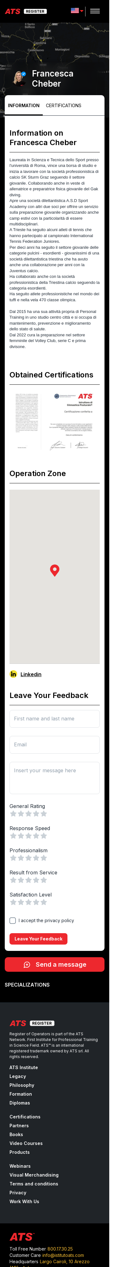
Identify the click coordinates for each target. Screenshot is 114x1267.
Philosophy (22, 1085)
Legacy (18, 1076)
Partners (19, 1125)
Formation (21, 1094)
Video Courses (26, 1143)
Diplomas (20, 1102)
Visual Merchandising (34, 1175)
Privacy (18, 1192)
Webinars (20, 1166)
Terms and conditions (34, 1183)
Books (16, 1134)
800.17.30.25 (60, 1249)
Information (24, 105)
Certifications (63, 105)
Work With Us (24, 1201)
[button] (55, 570)
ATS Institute (24, 1067)
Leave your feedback (38, 939)
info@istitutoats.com (63, 1255)
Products (20, 1152)
